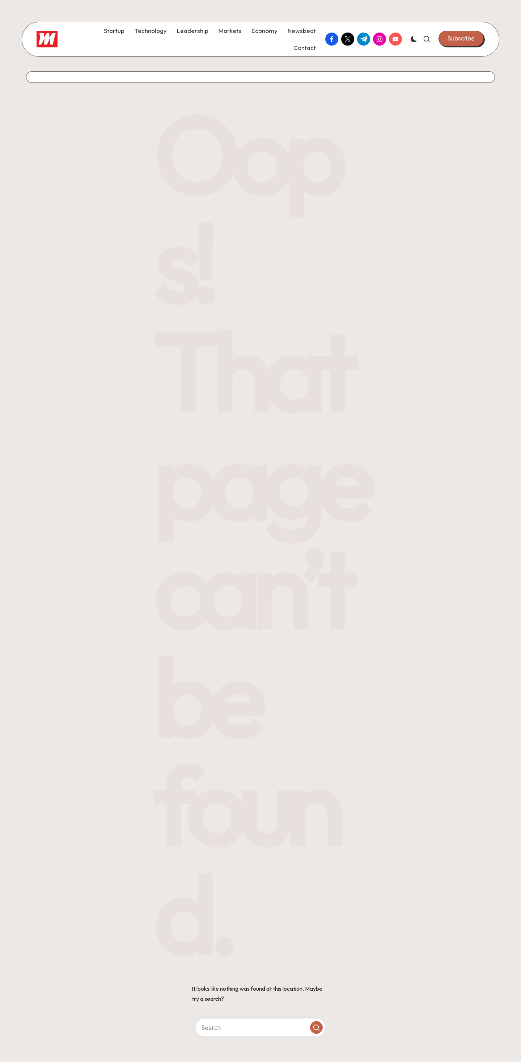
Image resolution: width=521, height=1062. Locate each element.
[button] (461, 38)
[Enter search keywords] (260, 1027)
